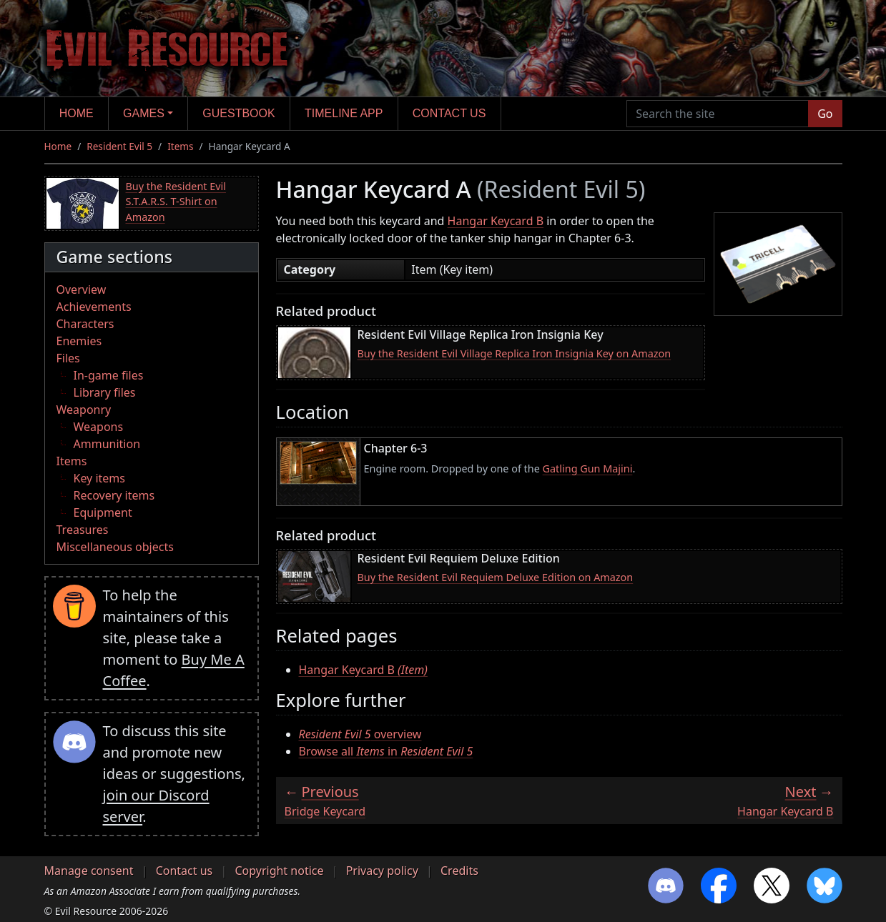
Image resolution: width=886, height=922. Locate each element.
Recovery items (114, 495)
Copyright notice (279, 870)
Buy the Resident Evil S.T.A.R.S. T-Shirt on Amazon (176, 201)
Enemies (79, 341)
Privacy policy (382, 870)
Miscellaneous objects (115, 547)
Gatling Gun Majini (588, 468)
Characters (85, 324)
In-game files (109, 375)
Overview (81, 289)
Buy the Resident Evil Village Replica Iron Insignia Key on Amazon (514, 353)
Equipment (103, 512)
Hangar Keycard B (495, 221)
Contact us (449, 113)
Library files (105, 392)
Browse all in (386, 751)
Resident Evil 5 (119, 146)
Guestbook (238, 113)
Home (76, 113)
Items (180, 146)
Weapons (99, 427)
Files (68, 358)
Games (143, 113)
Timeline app (344, 113)
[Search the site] (717, 113)
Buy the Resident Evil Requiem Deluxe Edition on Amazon (496, 577)
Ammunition (107, 444)
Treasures (82, 529)
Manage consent (89, 870)
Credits (459, 870)
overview (360, 734)
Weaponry (84, 409)
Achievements (94, 306)
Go (824, 114)
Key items (99, 478)
